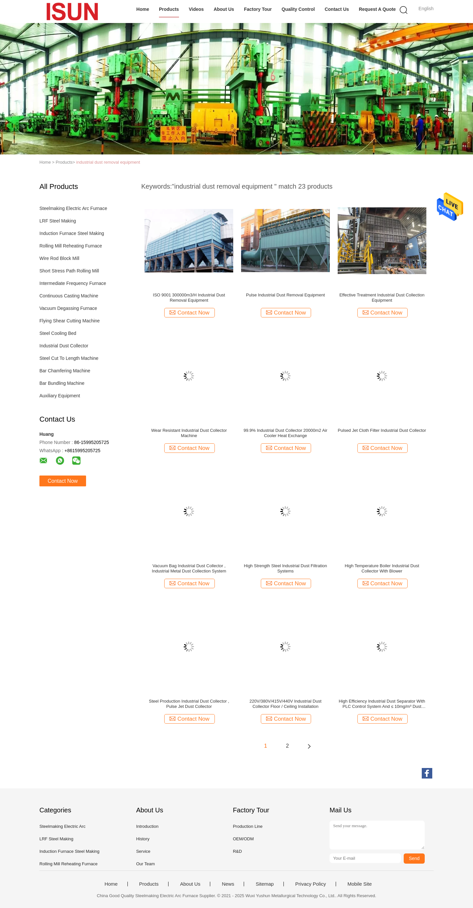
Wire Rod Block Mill (59, 258)
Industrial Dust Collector (63, 345)
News (228, 884)
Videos (196, 9)
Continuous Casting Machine (68, 295)
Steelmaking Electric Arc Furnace (73, 208)
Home (142, 9)
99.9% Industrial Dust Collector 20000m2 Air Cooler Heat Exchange (285, 433)
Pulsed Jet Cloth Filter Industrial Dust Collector (382, 430)
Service (143, 851)
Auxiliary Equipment (59, 395)
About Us (224, 9)
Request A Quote (377, 9)
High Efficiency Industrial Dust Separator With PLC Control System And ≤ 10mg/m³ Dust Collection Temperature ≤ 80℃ (382, 704)
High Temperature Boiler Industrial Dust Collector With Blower (382, 568)
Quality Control (298, 9)
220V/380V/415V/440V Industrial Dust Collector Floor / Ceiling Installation (286, 704)
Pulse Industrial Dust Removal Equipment (285, 294)
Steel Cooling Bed (57, 333)
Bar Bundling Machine (61, 383)
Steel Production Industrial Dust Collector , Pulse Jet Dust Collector (189, 704)
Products (169, 9)
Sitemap (265, 884)
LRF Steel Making (57, 220)
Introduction (147, 826)
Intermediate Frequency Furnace (72, 283)
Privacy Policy (310, 884)
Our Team (145, 863)
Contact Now (63, 481)
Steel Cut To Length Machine (69, 358)
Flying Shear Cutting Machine (69, 320)
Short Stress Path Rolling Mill (69, 270)
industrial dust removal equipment (108, 162)
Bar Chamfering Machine (64, 370)
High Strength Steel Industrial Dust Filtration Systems (285, 568)
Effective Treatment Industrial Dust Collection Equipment (381, 297)
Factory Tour (258, 9)
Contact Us (337, 9)
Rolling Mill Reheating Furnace (70, 245)
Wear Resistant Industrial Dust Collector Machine (189, 433)
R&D (237, 851)
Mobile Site (360, 884)
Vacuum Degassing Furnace (68, 308)
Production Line (247, 826)
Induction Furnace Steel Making (71, 233)
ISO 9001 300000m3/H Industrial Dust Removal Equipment (189, 297)
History (142, 838)
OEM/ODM (243, 838)
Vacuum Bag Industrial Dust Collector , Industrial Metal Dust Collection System (189, 568)
